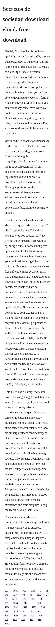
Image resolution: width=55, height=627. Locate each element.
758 (32, 615)
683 (16, 615)
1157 (39, 595)
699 (6, 611)
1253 (34, 607)
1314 (25, 603)
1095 (15, 591)
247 (48, 595)
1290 (7, 607)
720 (15, 595)
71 (6, 599)
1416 (15, 611)
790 (39, 603)
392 (16, 607)
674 (23, 595)
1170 (23, 599)
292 (24, 615)
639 (31, 619)
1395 (7, 615)
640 (6, 619)
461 (6, 603)
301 (6, 591)
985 (15, 619)
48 (24, 611)
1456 (33, 591)
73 (31, 595)
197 (48, 591)
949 (6, 595)
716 (24, 591)
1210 (14, 599)
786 (43, 607)
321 (23, 619)
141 (39, 611)
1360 (15, 603)
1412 (25, 607)
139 (39, 619)
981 (42, 599)
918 (40, 615)
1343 (7, 623)
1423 (33, 599)
